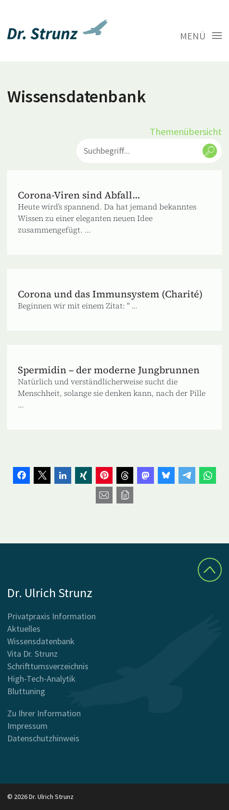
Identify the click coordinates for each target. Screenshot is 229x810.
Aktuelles (23, 628)
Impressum (27, 725)
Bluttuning (26, 691)
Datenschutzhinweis (43, 738)
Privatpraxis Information (51, 616)
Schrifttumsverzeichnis (48, 666)
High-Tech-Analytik (41, 678)
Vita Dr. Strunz (32, 653)
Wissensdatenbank (41, 641)
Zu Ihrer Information (44, 713)
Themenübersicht (186, 131)
